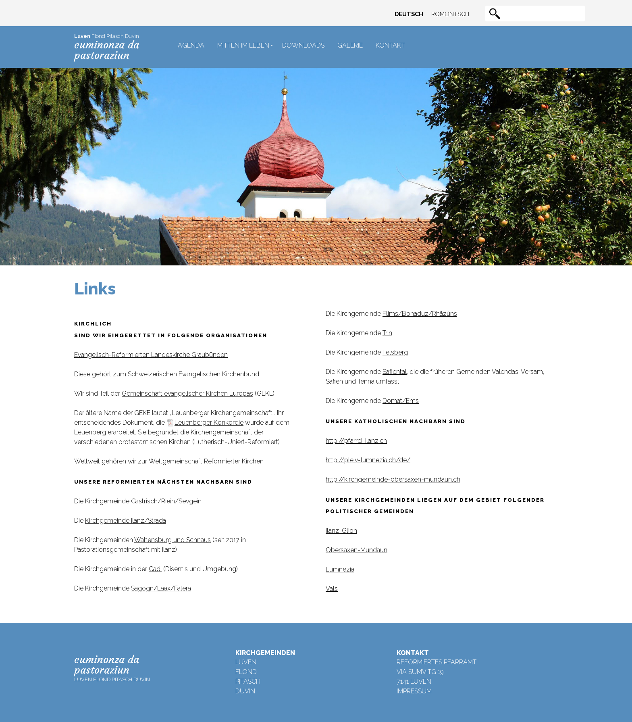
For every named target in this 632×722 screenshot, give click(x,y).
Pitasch (247, 681)
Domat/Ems (401, 401)
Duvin (245, 691)
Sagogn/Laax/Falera (161, 588)
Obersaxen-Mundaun (356, 550)
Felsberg (395, 352)
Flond (246, 672)
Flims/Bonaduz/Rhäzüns (420, 313)
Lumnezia (340, 569)
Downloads (303, 45)
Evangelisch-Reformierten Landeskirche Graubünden (151, 355)
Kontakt (390, 45)
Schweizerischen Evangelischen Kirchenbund (193, 374)
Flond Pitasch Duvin (106, 47)
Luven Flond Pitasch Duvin (112, 667)
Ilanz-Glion (341, 530)
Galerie (350, 45)
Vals (332, 589)
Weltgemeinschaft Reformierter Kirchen (206, 461)
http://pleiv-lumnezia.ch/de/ (368, 460)
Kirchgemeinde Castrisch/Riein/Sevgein (143, 501)
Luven (245, 662)
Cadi (155, 569)
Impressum (414, 691)
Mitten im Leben (243, 45)
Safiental (395, 372)
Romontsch (450, 13)
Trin (387, 333)
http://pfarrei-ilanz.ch (356, 440)
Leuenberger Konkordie (209, 422)
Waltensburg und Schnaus (172, 540)
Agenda (191, 45)
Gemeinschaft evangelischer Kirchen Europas (187, 393)
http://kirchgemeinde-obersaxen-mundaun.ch (393, 479)
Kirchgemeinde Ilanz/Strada (125, 520)
